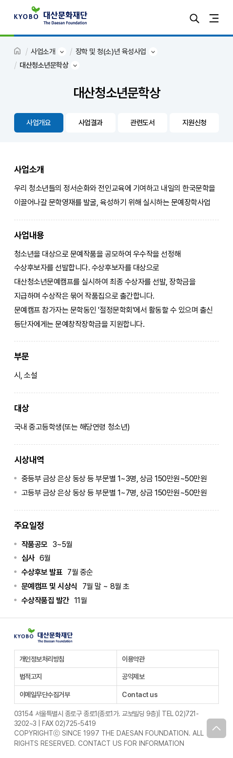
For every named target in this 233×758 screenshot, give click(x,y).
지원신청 (194, 122)
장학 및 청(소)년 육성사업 (111, 51)
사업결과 (90, 122)
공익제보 (133, 676)
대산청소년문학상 (43, 65)
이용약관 (133, 659)
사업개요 (38, 122)
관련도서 (142, 122)
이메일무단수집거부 (44, 694)
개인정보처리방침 (41, 659)
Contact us (139, 694)
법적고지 (30, 676)
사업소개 (43, 51)
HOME (18, 51)
